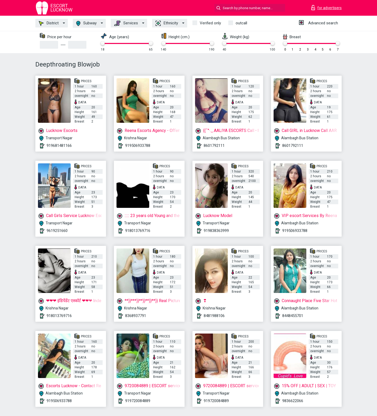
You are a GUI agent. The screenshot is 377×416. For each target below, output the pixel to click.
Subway (86, 23)
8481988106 (214, 315)
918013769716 (137, 230)
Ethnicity (167, 23)
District (49, 23)
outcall (241, 23)
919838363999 (216, 230)
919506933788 (137, 145)
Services (126, 23)
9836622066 (292, 400)
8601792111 (214, 145)
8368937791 (135, 315)
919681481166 (59, 145)
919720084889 (137, 400)
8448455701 (292, 315)
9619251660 (57, 230)
